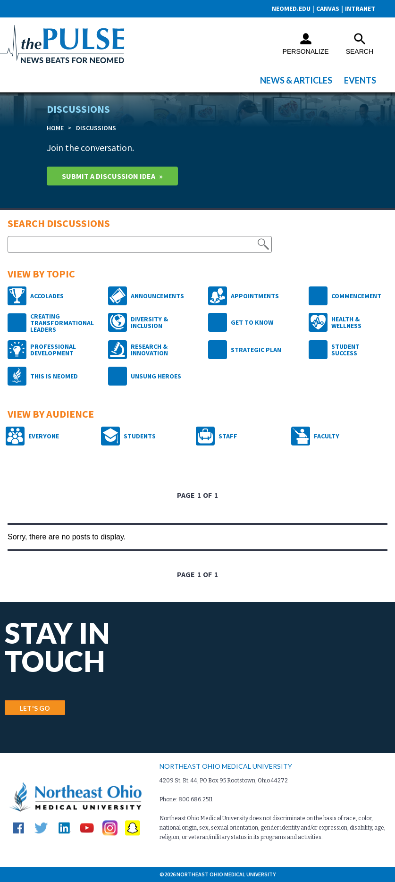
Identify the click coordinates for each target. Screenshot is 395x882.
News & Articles (296, 80)
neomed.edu (291, 8)
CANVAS (327, 8)
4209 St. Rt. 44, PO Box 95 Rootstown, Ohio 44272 (224, 780)
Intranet (360, 8)
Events (360, 80)
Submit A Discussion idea (108, 176)
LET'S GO (35, 708)
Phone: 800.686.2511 (186, 799)
